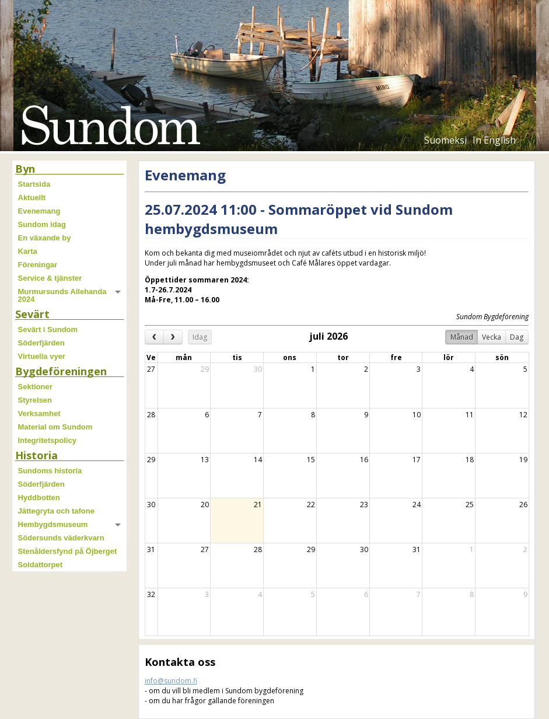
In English (494, 140)
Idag (200, 337)
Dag (516, 337)
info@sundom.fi (171, 681)
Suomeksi (445, 140)
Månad (461, 337)
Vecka (491, 337)
